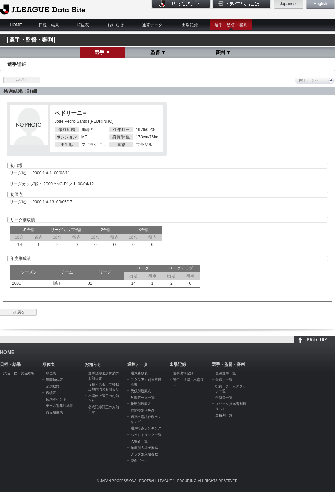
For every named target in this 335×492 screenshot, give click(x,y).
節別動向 (52, 386)
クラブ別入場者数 (144, 454)
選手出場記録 (183, 373)
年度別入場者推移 (144, 448)
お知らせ (115, 25)
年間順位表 (54, 380)
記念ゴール (139, 461)
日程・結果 (49, 25)
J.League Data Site (42, 9)
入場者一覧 (139, 441)
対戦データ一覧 (143, 397)
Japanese (289, 3)
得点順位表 (54, 412)
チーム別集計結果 (59, 406)
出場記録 (190, 25)
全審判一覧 (223, 415)
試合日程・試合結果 (18, 373)
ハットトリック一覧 (146, 435)
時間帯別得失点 (143, 410)
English (320, 3)
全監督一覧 (223, 397)
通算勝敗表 (139, 373)
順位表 (83, 25)
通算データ (152, 25)
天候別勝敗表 (141, 391)
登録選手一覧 (225, 373)
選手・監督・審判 (231, 25)
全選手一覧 (223, 380)
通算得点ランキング (146, 428)
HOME (16, 25)
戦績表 (51, 393)
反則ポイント (56, 399)
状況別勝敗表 (141, 404)
